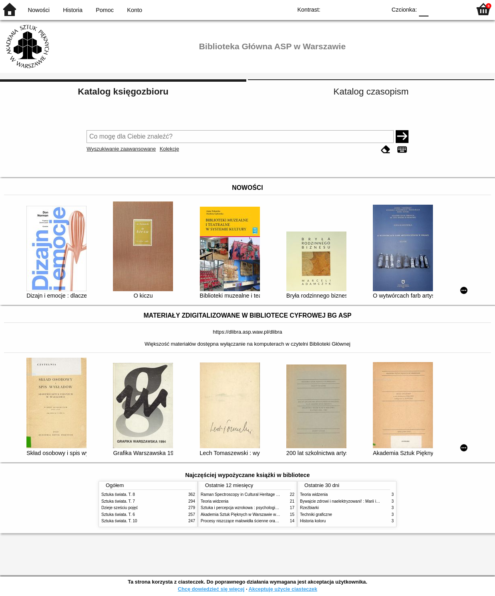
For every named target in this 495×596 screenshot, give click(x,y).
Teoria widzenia (214, 501)
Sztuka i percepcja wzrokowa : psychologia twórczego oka (252, 507)
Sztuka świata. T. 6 (118, 514)
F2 (456, 9)
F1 (437, 9)
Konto (134, 10)
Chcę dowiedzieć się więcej (211, 589)
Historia (72, 10)
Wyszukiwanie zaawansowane (121, 149)
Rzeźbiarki (309, 507)
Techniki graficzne (316, 514)
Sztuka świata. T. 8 (118, 494)
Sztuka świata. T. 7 (118, 501)
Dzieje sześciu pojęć (119, 507)
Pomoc (105, 10)
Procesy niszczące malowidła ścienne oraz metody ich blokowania (260, 521)
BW (345, 9)
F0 (423, 9)
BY (378, 9)
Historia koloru (313, 521)
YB (362, 9)
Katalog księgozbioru (123, 92)
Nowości (39, 10)
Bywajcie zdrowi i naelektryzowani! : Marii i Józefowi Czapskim (356, 501)
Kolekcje (169, 149)
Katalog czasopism (371, 92)
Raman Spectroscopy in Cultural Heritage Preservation (250, 494)
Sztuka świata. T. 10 (119, 521)
